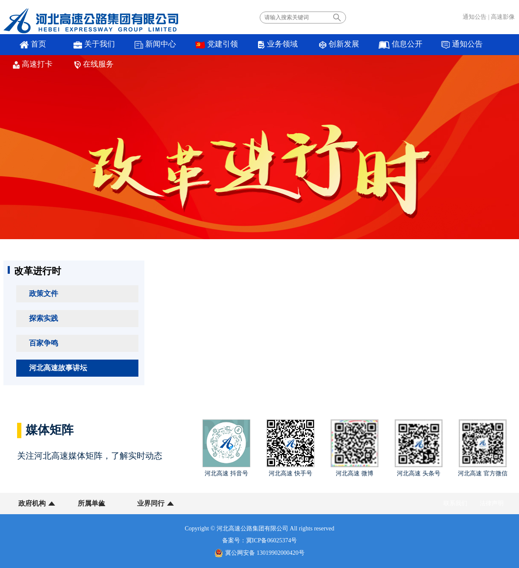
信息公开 (360, 44)
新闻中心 (140, 44)
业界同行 (138, 503)
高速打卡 (470, 44)
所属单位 (85, 503)
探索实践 (43, 318)
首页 (29, 44)
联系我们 (455, 503)
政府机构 (32, 503)
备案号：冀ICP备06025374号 (259, 540)
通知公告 (475, 17)
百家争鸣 (43, 343)
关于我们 (85, 44)
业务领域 (250, 44)
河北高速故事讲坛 (58, 368)
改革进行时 (37, 271)
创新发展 (305, 44)
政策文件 (43, 294)
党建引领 (195, 44)
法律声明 (492, 503)
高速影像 (503, 17)
